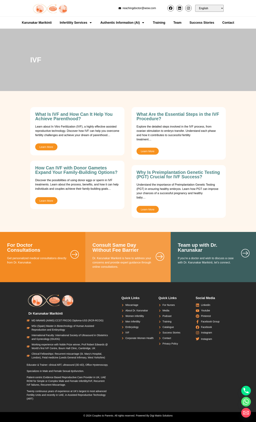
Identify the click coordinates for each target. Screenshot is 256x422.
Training (159, 22)
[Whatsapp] (246, 402)
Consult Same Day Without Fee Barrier (115, 247)
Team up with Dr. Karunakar (197, 247)
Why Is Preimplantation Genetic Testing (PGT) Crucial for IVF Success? (178, 205)
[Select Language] (209, 8)
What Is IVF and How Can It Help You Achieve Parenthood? (74, 116)
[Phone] (246, 390)
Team (177, 22)
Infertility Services (76, 22)
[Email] (246, 413)
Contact (228, 22)
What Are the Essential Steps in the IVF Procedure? (178, 116)
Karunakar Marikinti (37, 22)
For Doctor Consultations (23, 247)
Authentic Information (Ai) (122, 22)
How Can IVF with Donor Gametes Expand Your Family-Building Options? (76, 198)
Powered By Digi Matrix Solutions (154, 415)
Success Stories (202, 22)
